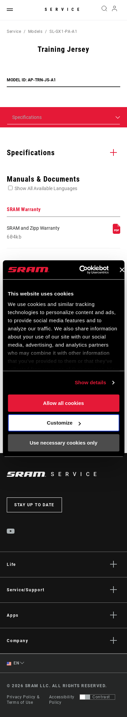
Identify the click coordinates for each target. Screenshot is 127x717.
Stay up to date (34, 505)
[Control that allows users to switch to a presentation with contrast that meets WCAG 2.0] (97, 697)
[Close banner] (122, 269)
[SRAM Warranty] (116, 232)
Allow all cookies (63, 403)
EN (13, 663)
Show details (90, 382)
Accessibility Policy (62, 700)
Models (35, 31)
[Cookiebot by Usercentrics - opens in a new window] (81, 269)
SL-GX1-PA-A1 (63, 31)
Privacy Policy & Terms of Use (23, 700)
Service (64, 9)
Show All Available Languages (46, 188)
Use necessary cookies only (63, 443)
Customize (64, 423)
